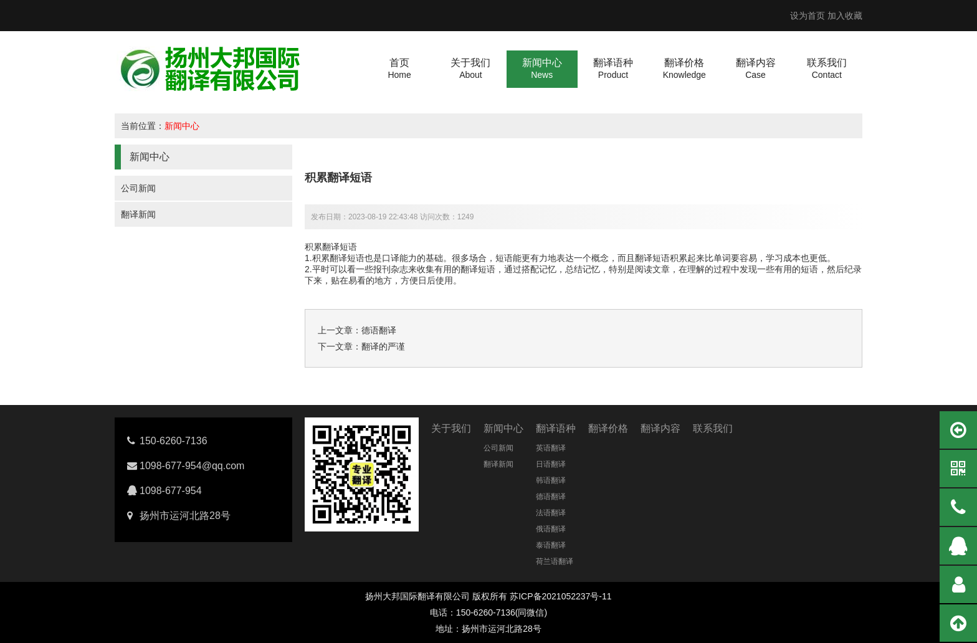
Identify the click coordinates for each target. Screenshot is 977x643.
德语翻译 (378, 330)
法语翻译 (551, 512)
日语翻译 (551, 464)
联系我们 (713, 428)
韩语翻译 (551, 480)
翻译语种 (556, 428)
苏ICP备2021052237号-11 (560, 596)
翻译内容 (660, 428)
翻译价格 (608, 428)
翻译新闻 (138, 214)
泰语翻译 (551, 545)
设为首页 (807, 16)
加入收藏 (844, 16)
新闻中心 (181, 126)
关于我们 (451, 428)
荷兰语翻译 (554, 561)
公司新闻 (138, 188)
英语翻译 (551, 448)
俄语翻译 (551, 529)
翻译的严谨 (383, 346)
